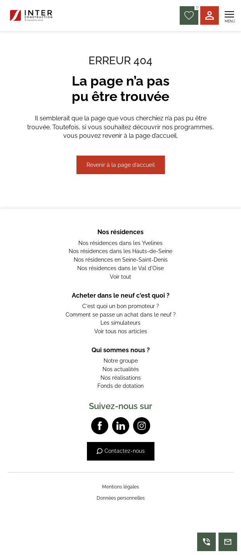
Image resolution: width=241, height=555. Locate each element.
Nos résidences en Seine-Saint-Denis (121, 260)
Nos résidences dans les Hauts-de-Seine (120, 251)
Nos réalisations (121, 378)
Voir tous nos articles (120, 331)
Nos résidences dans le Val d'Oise (120, 268)
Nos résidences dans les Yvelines (120, 243)
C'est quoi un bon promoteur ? (120, 306)
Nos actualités (120, 369)
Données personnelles (121, 498)
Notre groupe (121, 361)
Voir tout (120, 277)
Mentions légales (120, 487)
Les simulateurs (120, 323)
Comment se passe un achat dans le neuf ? (121, 315)
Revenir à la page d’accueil (121, 165)
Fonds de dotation (120, 386)
